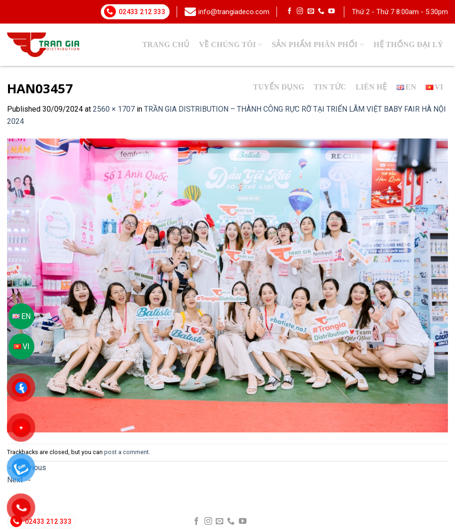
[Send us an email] (311, 11)
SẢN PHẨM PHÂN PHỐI (318, 44)
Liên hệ (371, 87)
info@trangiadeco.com (233, 12)
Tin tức (330, 87)
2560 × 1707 (114, 109)
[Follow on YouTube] (331, 11)
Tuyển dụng (278, 87)
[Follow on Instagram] (300, 11)
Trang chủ (166, 45)
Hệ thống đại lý (408, 45)
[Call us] (321, 11)
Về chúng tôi (231, 44)
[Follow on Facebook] (289, 11)
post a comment (126, 452)
